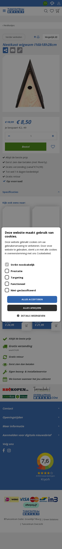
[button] (31, 315)
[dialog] (30, 274)
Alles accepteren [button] (32, 299)
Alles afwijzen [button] (32, 307)
